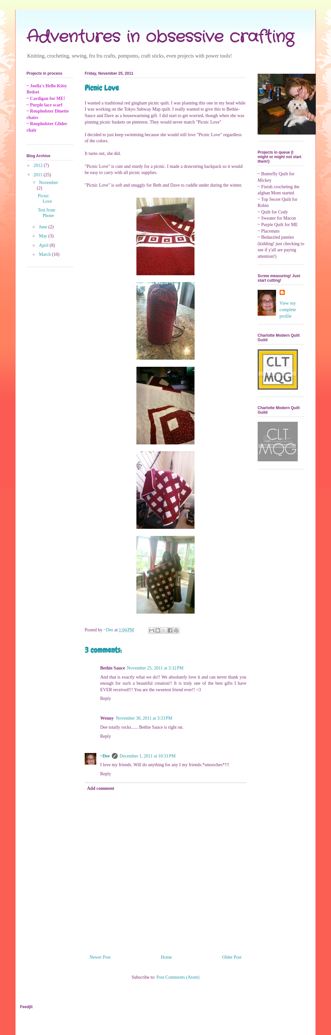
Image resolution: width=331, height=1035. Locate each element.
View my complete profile (288, 309)
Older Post (232, 957)
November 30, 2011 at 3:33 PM (144, 718)
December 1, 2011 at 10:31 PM (148, 756)
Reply (105, 698)
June (43, 226)
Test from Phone (46, 213)
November (48, 182)
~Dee (105, 756)
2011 (39, 174)
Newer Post (100, 957)
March (45, 254)
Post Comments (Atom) (177, 977)
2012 (39, 165)
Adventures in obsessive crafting (160, 37)
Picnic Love (45, 198)
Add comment (100, 788)
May (43, 236)
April (44, 245)
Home (166, 957)
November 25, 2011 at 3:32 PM (155, 668)
